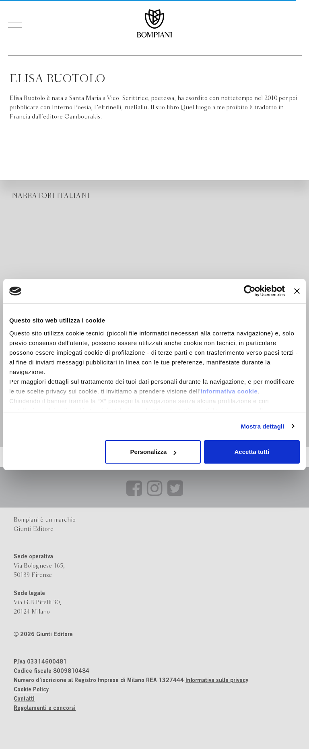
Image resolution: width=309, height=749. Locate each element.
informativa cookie (229, 391)
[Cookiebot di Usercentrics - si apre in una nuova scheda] (249, 291)
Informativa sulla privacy (216, 681)
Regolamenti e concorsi (45, 709)
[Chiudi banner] (297, 291)
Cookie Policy (31, 690)
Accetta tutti (252, 451)
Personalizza (153, 451)
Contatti (24, 699)
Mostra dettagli (262, 426)
